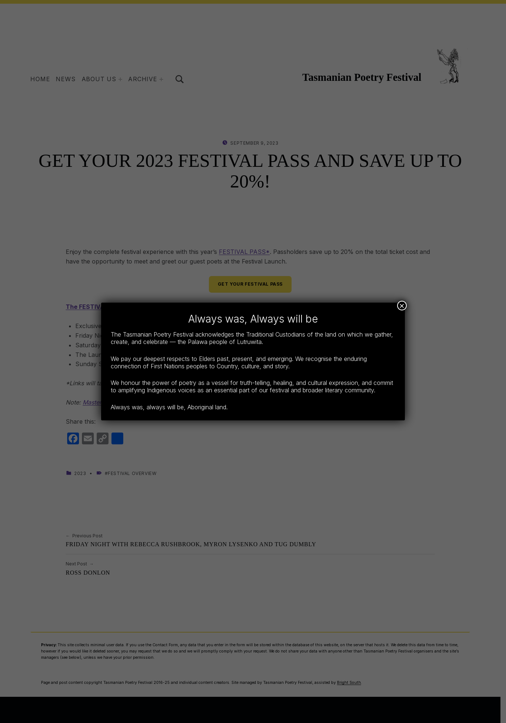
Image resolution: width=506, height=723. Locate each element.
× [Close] (402, 305)
